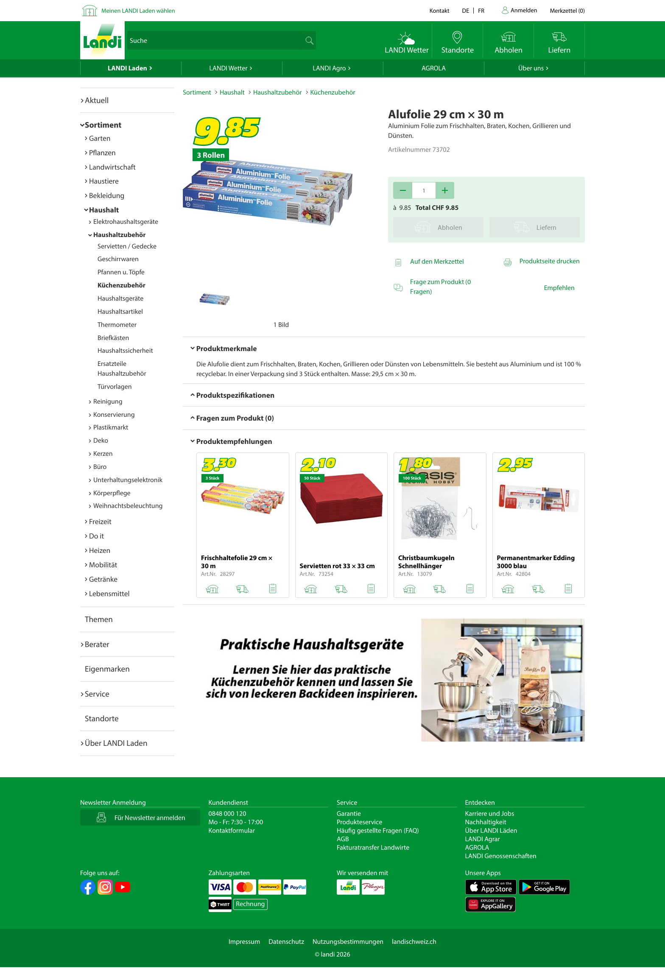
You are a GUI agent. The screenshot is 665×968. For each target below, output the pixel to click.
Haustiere (104, 181)
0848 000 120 (227, 813)
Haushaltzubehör (119, 235)
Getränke (103, 579)
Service (97, 694)
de (465, 10)
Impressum (244, 941)
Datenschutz (286, 941)
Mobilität (103, 564)
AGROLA (434, 68)
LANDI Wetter (229, 68)
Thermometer (117, 325)
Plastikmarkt (110, 427)
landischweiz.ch (414, 941)
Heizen (99, 550)
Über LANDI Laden (116, 743)
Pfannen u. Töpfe (121, 272)
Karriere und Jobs (489, 813)
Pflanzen (102, 152)
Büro (99, 467)
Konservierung (114, 414)
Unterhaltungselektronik (127, 480)
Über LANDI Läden (491, 830)
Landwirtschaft (112, 167)
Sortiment (103, 125)
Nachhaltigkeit (485, 822)
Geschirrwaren (118, 259)
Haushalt (104, 210)
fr (481, 10)
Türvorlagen (115, 386)
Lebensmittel (109, 593)
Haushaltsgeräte (120, 298)
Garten (99, 138)
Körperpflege (112, 493)
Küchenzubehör (121, 285)
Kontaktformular (232, 830)
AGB (343, 839)
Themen (99, 619)
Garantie (349, 813)
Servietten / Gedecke (127, 246)
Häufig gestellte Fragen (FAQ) (378, 830)
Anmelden (524, 10)
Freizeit (100, 521)
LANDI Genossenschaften (500, 856)
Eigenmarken (107, 669)
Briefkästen (113, 338)
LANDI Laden (127, 68)
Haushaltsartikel (120, 311)
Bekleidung (106, 195)
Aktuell (97, 100)
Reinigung (108, 401)
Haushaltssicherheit (125, 350)
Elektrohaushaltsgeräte (125, 222)
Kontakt (440, 10)
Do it (96, 536)
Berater (97, 644)
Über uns (531, 68)
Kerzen (103, 453)
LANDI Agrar (482, 839)
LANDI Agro (329, 68)
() (567, 10)
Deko (100, 440)
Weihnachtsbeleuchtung (128, 506)
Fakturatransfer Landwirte (373, 847)
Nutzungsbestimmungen (348, 941)
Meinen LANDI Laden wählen (138, 10)
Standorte (102, 718)
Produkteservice (359, 822)
